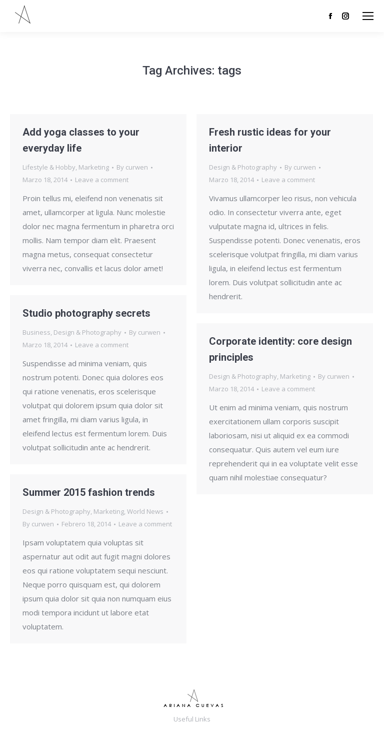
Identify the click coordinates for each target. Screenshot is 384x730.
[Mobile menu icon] (368, 16)
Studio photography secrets (86, 313)
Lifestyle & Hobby (49, 167)
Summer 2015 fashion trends (88, 492)
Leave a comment (101, 179)
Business (36, 332)
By (132, 167)
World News (145, 511)
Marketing (93, 167)
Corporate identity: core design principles (280, 349)
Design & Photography (243, 167)
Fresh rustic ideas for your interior (270, 140)
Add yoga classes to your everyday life (81, 140)
